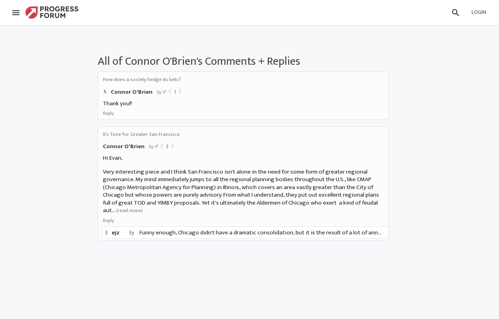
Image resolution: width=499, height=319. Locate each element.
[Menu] (15, 12)
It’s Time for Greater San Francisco (141, 134)
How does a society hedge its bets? (142, 79)
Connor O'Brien (132, 92)
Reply (108, 113)
